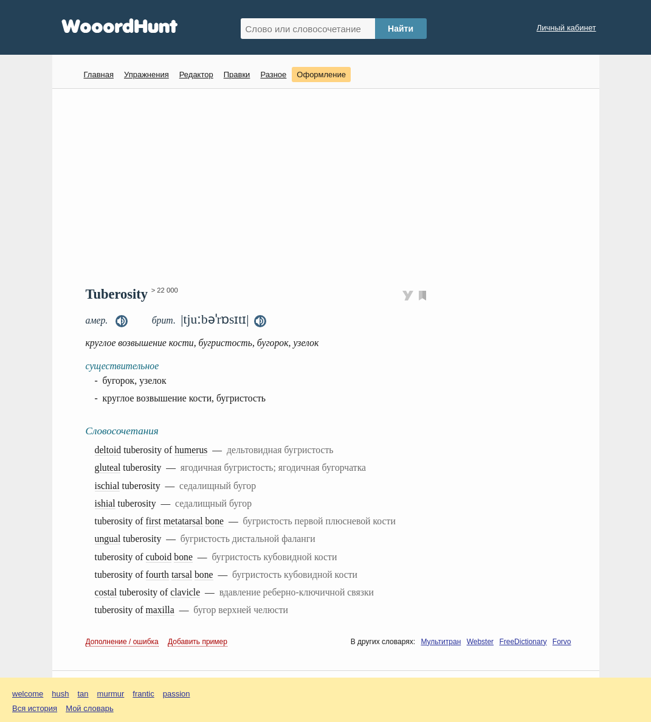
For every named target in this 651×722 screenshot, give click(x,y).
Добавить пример (197, 641)
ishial (105, 503)
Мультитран (441, 641)
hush (60, 693)
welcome (27, 693)
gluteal (108, 467)
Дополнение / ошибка (122, 641)
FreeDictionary (522, 641)
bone (214, 521)
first (153, 521)
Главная (99, 74)
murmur (111, 693)
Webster (480, 641)
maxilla (160, 610)
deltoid (108, 450)
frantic (143, 693)
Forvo (562, 641)
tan (83, 693)
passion (176, 693)
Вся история (34, 708)
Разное (273, 74)
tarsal (181, 574)
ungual (108, 538)
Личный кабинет (566, 27)
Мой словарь (90, 708)
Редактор (196, 74)
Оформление (321, 74)
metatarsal (183, 521)
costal (106, 592)
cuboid (159, 557)
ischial (107, 486)
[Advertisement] (330, 186)
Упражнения (146, 74)
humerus (190, 450)
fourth (158, 574)
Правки (237, 74)
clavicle (185, 592)
